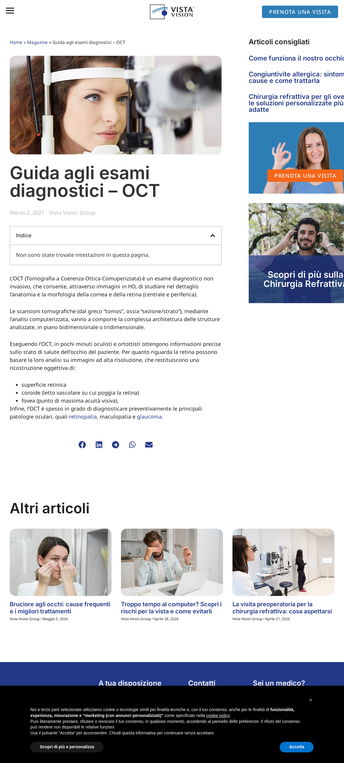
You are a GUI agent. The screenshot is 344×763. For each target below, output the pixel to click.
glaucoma (149, 416)
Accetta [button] (296, 746)
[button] (212, 235)
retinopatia (83, 416)
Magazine (37, 42)
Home (16, 42)
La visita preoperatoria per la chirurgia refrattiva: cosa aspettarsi (282, 608)
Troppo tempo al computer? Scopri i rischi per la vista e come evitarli (171, 608)
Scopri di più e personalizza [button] (67, 746)
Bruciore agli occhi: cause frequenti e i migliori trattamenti (60, 608)
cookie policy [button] (218, 715)
